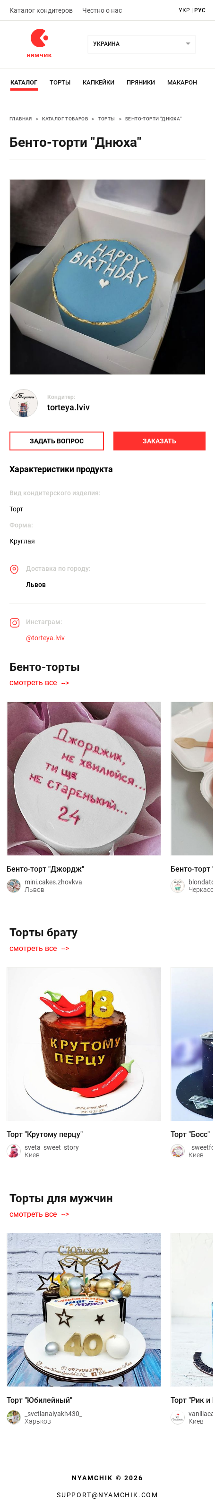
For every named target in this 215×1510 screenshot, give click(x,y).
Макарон (182, 82)
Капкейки (98, 82)
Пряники (141, 82)
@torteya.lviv (45, 638)
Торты (60, 82)
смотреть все (33, 683)
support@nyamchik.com (107, 1495)
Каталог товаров (65, 118)
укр (184, 10)
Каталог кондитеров (41, 10)
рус (200, 10)
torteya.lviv (68, 407)
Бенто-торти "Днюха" (153, 118)
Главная (20, 118)
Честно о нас (102, 10)
